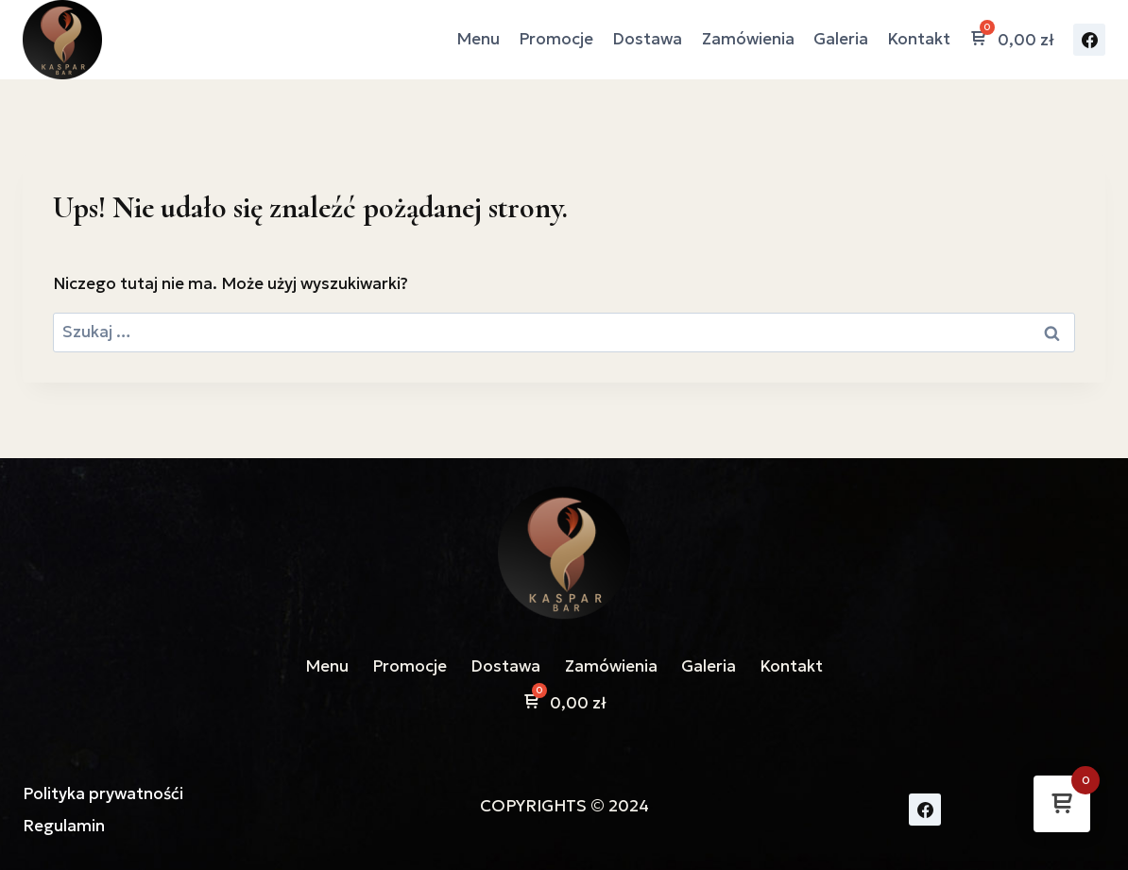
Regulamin (64, 825)
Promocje (556, 38)
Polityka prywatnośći (103, 793)
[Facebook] (1089, 40)
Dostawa (647, 38)
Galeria (840, 38)
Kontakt (918, 38)
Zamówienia (748, 38)
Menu (478, 38)
